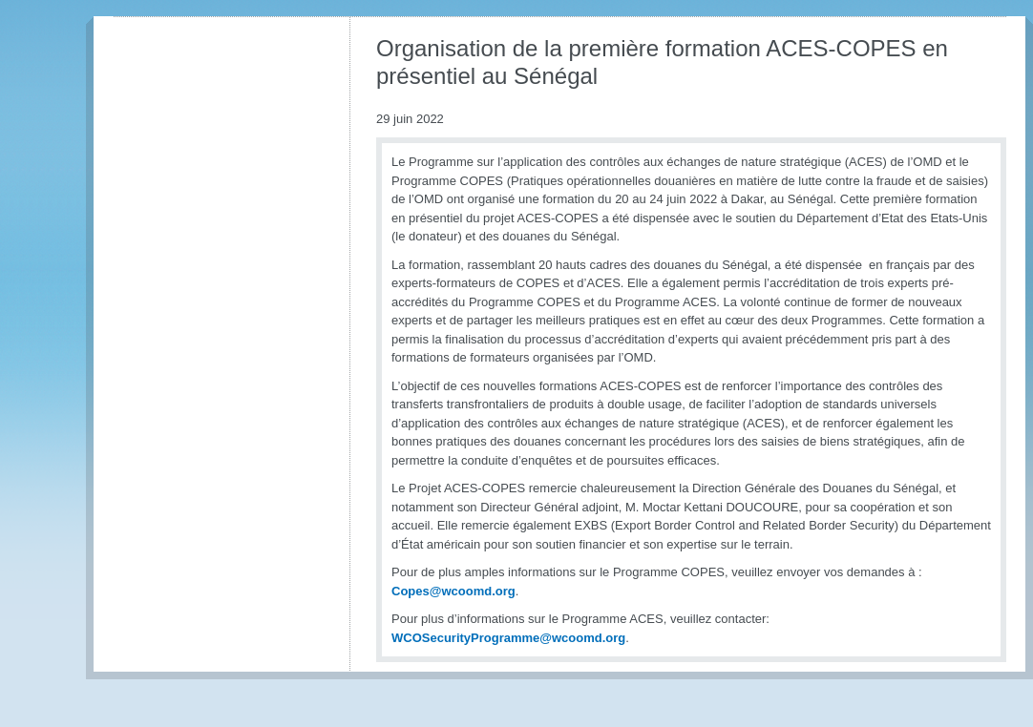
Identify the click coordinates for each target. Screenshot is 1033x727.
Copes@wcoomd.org (453, 591)
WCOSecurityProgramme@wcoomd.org (508, 638)
